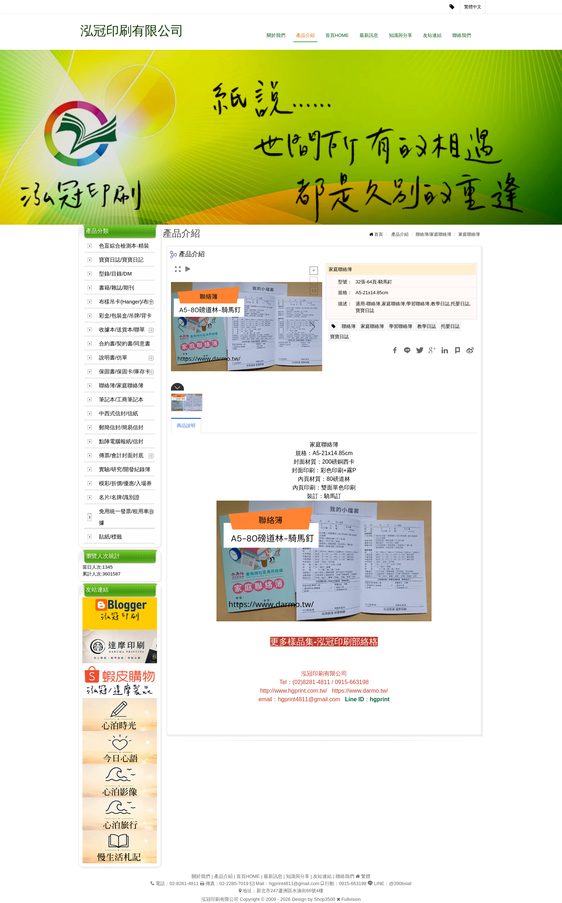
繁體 (365, 876)
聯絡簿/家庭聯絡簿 (121, 385)
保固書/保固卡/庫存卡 (124, 371)
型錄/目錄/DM (115, 274)
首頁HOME (337, 35)
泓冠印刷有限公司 (132, 30)
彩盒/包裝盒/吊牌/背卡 (125, 315)
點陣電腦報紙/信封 (121, 441)
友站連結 (432, 35)
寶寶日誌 (339, 336)
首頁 (378, 234)
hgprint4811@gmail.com (294, 883)
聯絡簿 (349, 326)
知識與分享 (400, 35)
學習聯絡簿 (400, 326)
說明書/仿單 (113, 357)
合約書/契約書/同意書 (124, 343)
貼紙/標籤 (110, 537)
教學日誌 (426, 326)
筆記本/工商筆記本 (121, 399)
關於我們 (276, 35)
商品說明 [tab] (186, 425)
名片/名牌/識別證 (119, 497)
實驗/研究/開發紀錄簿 (124, 469)
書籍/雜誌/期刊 (116, 288)
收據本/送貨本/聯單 (122, 329)
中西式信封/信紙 (118, 413)
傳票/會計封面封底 (121, 455)
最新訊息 (368, 35)
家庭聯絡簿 (469, 234)
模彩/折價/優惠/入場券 (125, 483)
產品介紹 (305, 35)
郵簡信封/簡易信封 (121, 427)
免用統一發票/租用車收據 (126, 517)
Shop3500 (324, 899)
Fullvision (351, 899)
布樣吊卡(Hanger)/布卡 (126, 301)
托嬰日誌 (450, 326)
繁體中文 (472, 6)
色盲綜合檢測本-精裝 (124, 246)
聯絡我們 (461, 35)
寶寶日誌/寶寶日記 (121, 260)
